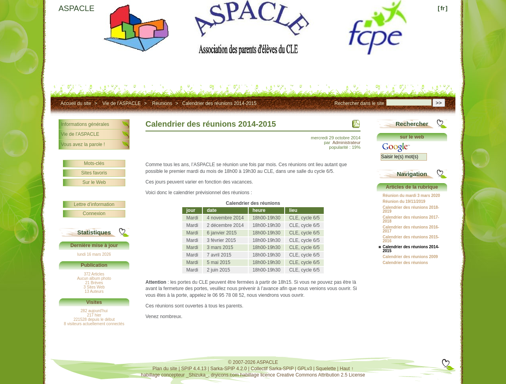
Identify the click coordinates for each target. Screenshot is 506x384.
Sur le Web (94, 182)
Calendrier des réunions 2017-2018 (411, 219)
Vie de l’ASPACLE (121, 103)
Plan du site (165, 368)
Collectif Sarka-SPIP (272, 368)
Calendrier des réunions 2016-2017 (411, 229)
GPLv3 (305, 368)
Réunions (162, 103)
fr (442, 8)
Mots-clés (94, 163)
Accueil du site (75, 103)
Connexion (94, 213)
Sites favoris (94, 173)
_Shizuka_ (197, 375)
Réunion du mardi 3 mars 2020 (411, 196)
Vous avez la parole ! (83, 144)
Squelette (326, 368)
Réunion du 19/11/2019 (404, 202)
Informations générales (85, 124)
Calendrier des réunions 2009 (410, 257)
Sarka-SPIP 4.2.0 (228, 368)
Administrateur (346, 142)
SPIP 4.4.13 (193, 368)
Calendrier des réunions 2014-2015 (219, 103)
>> (439, 103)
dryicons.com (225, 375)
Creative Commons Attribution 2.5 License (320, 375)
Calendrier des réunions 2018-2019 (411, 210)
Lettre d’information (94, 204)
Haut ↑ (347, 368)
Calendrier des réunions (405, 263)
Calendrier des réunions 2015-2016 (411, 239)
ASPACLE (76, 8)
